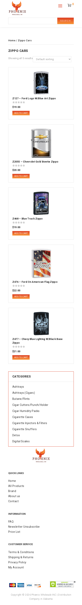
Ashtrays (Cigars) (23, 392)
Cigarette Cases (22, 417)
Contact (13, 501)
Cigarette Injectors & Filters (29, 423)
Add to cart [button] (21, 113)
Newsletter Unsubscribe (24, 526)
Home (11, 40)
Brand (12, 491)
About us (14, 496)
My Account (16, 567)
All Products (16, 486)
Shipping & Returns (21, 557)
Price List (14, 531)
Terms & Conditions (21, 552)
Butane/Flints (21, 398)
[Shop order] (52, 59)
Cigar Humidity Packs (26, 411)
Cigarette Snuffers (24, 429)
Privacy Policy (17, 562)
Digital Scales (21, 441)
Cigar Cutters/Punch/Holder (30, 404)
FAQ (11, 521)
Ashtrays (18, 386)
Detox (16, 435)
